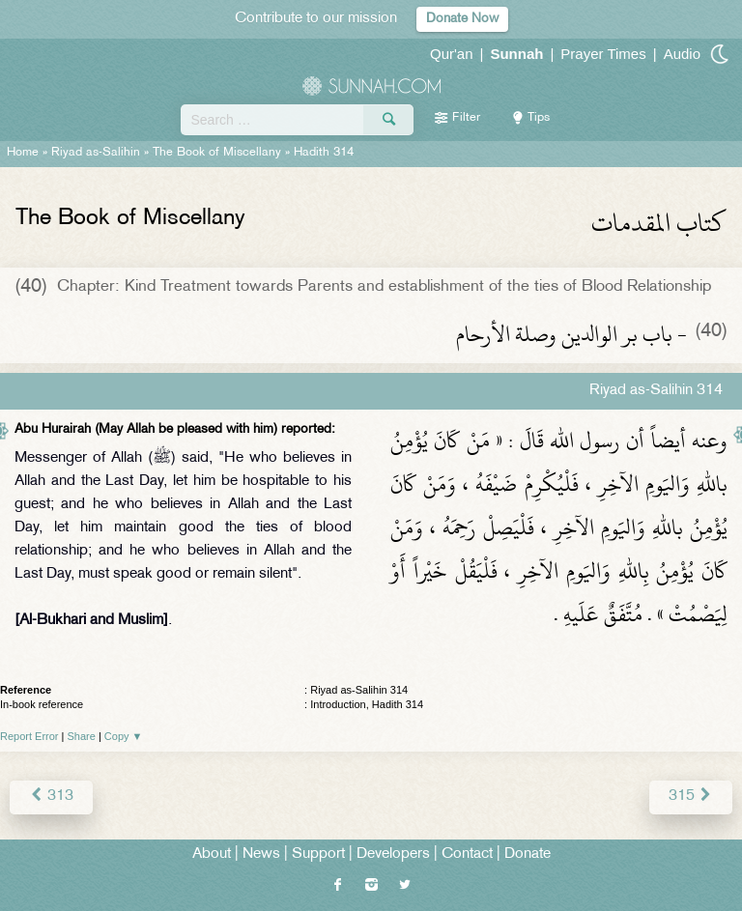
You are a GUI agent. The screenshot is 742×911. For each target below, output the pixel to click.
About (211, 854)
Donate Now (462, 19)
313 (51, 796)
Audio (682, 53)
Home (23, 152)
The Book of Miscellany (217, 152)
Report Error (29, 736)
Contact (467, 854)
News (261, 854)
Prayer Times (602, 53)
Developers (393, 854)
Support (318, 854)
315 (691, 796)
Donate (527, 854)
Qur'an (451, 53)
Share (82, 736)
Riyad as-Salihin (95, 152)
